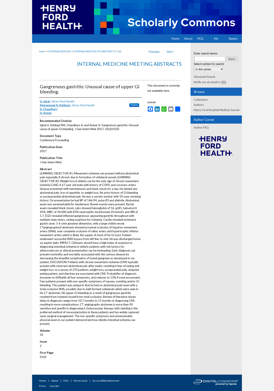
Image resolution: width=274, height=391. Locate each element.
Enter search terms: (206, 53)
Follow (134, 105)
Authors (199, 104)
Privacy (42, 386)
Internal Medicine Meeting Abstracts (129, 64)
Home (42, 51)
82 (120, 51)
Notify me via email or (210, 82)
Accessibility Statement (105, 380)
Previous (154, 51)
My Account (80, 380)
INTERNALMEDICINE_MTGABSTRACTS (95, 51)
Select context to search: (209, 64)
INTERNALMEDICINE (59, 51)
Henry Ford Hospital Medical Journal (216, 110)
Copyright (54, 386)
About (54, 380)
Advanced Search (204, 76)
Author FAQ (201, 127)
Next (169, 51)
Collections (201, 99)
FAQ (65, 380)
